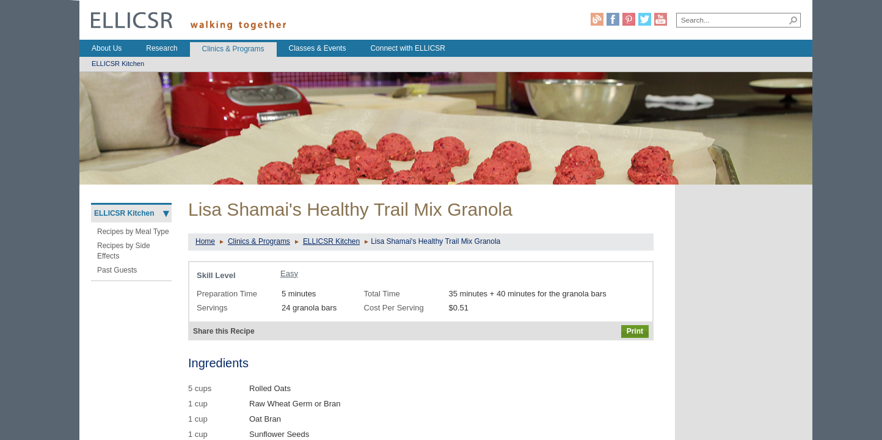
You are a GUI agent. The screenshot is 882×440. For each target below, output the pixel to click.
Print (635, 331)
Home (205, 241)
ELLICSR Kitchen (331, 241)
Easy (289, 273)
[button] (793, 20)
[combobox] (732, 19)
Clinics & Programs (259, 241)
